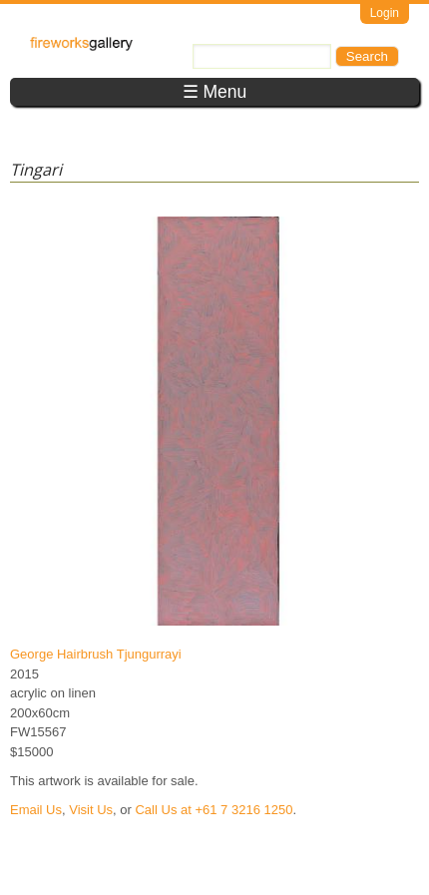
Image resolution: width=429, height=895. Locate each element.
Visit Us (91, 809)
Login (384, 13)
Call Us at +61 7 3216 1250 (213, 809)
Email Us (36, 809)
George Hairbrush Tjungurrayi (96, 654)
